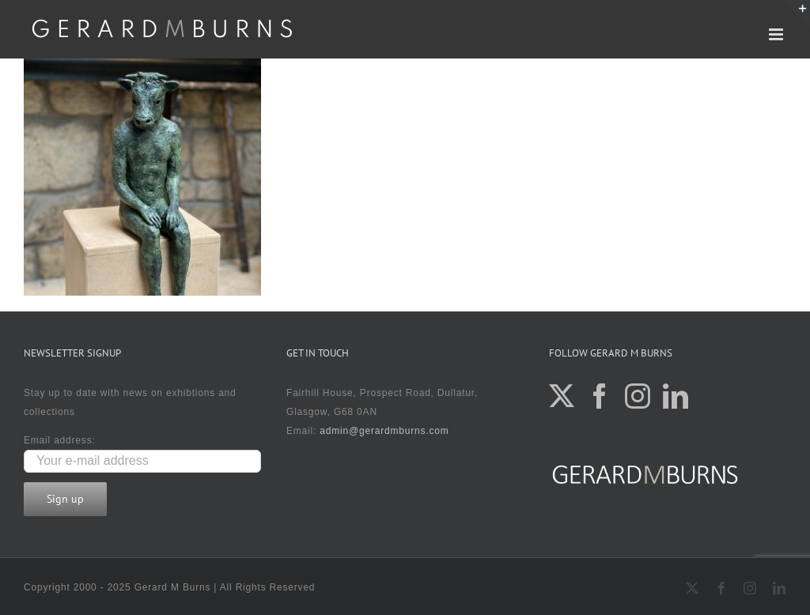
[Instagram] (638, 396)
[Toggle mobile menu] (777, 34)
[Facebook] (600, 396)
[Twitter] (562, 396)
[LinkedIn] (676, 396)
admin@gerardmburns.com (384, 430)
